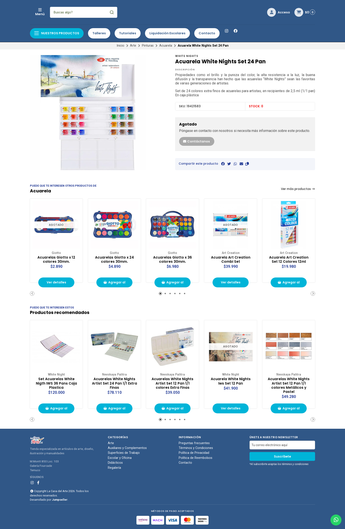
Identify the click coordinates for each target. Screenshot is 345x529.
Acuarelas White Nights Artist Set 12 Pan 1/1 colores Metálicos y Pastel (289, 385)
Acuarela (165, 45)
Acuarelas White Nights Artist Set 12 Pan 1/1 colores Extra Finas (172, 382)
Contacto (207, 33)
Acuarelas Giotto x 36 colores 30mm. (172, 259)
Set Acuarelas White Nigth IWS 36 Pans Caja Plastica (56, 382)
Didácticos (115, 462)
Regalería (114, 467)
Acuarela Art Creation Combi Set (230, 259)
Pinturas (148, 45)
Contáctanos (196, 141)
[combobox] (113, 12)
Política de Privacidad (194, 452)
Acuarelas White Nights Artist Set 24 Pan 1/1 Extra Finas (114, 382)
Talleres (99, 33)
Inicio (120, 45)
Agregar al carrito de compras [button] (114, 283)
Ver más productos (298, 189)
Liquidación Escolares (167, 33)
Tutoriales (127, 33)
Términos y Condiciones (196, 448)
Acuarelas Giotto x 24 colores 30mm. (114, 259)
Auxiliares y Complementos (127, 448)
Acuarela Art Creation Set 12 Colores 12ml (288, 259)
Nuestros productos (56, 33)
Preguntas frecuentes (194, 443)
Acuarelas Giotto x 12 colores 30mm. (56, 259)
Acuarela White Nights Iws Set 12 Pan (231, 380)
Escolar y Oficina (120, 458)
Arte (133, 45)
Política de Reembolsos (195, 458)
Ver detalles (56, 282)
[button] (247, 164)
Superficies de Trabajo (124, 452)
